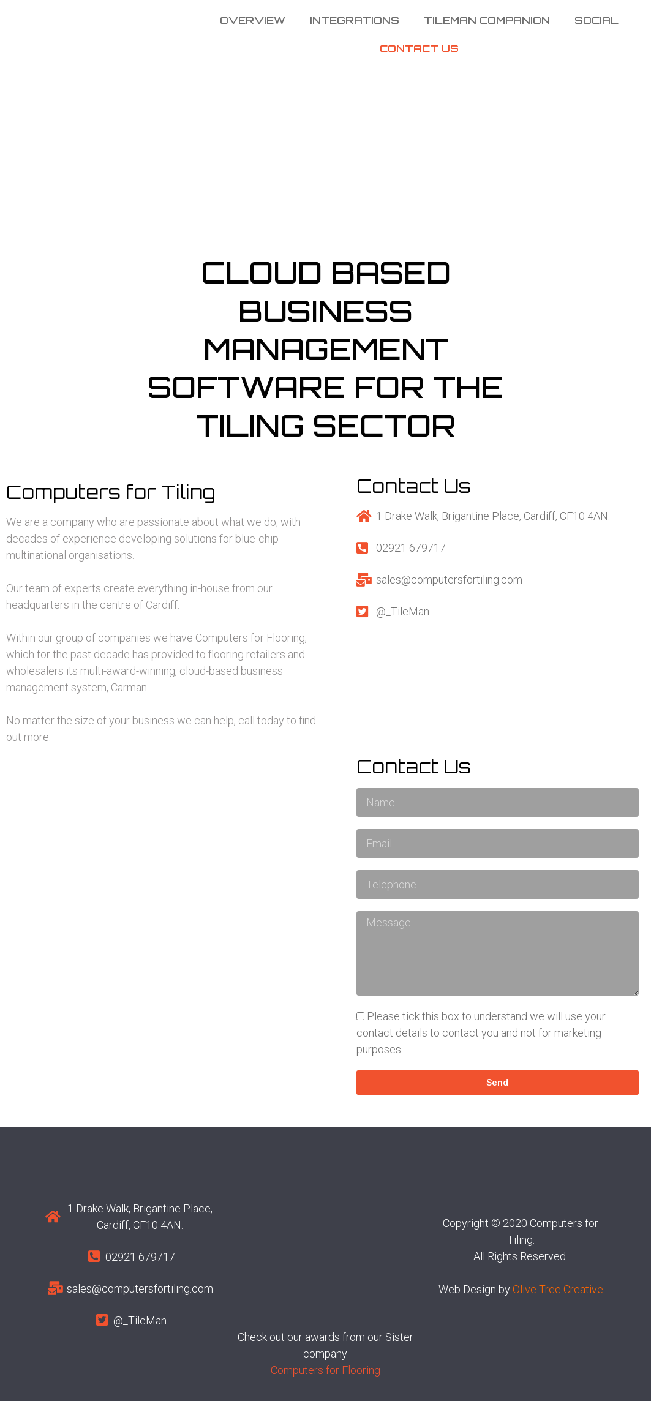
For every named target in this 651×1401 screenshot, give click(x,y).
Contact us (419, 48)
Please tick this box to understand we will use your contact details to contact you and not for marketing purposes (481, 1033)
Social (596, 20)
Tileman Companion (487, 20)
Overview (252, 20)
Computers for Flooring (325, 1370)
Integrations (354, 20)
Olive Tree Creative (558, 1289)
